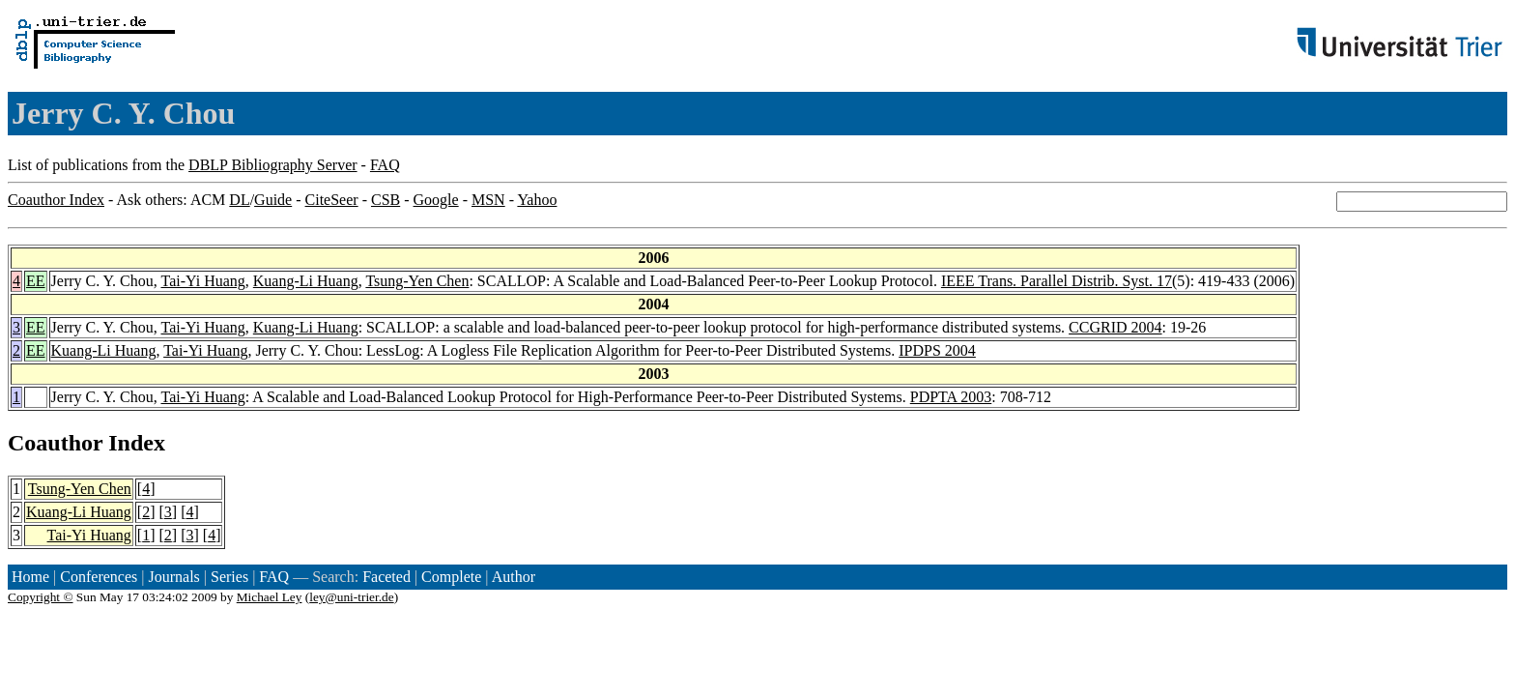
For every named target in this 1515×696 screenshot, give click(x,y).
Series (229, 576)
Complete (451, 576)
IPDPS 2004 (937, 350)
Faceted (386, 576)
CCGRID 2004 (1115, 327)
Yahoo (537, 199)
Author (513, 576)
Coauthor (55, 442)
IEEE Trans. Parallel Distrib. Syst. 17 (1056, 281)
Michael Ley (269, 597)
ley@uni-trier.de (351, 597)
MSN (488, 199)
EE (35, 281)
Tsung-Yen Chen (417, 281)
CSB (385, 199)
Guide (273, 199)
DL (239, 199)
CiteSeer (331, 199)
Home (30, 576)
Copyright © (40, 597)
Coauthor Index (56, 199)
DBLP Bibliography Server (272, 165)
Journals (173, 576)
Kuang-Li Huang (305, 281)
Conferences (98, 576)
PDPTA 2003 (951, 397)
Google (436, 199)
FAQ (385, 165)
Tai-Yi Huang (202, 281)
